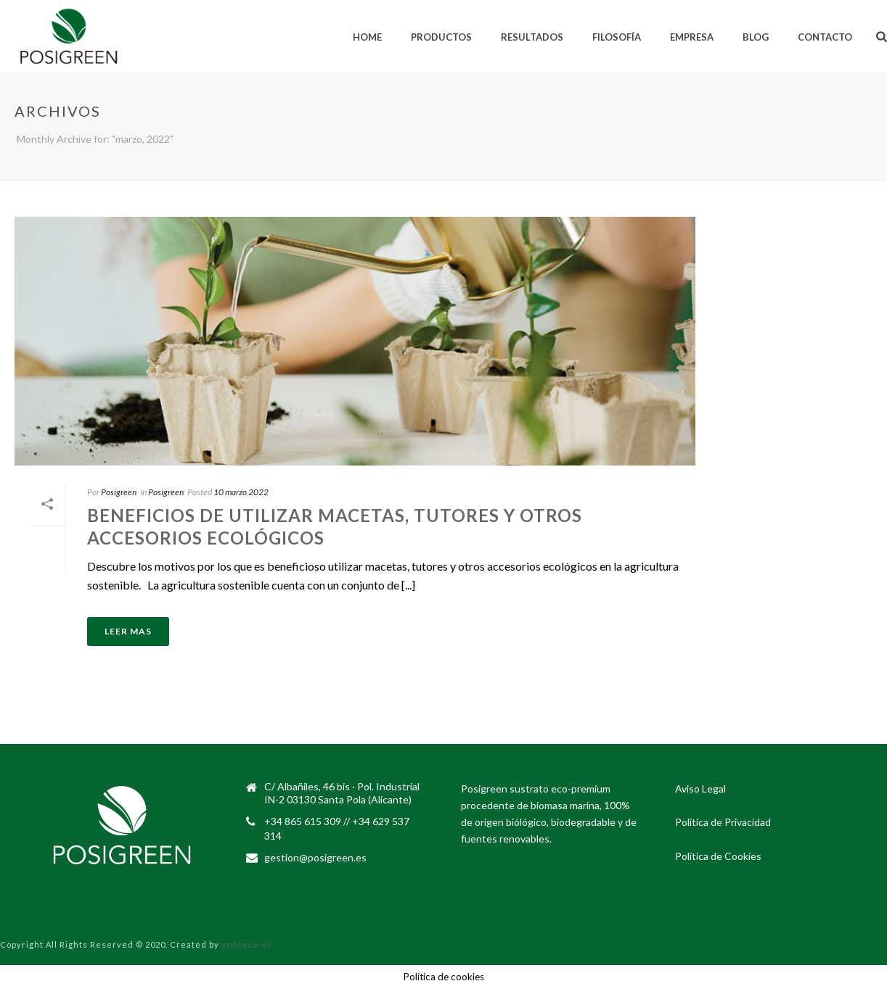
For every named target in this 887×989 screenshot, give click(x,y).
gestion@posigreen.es (315, 857)
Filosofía (616, 37)
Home (367, 37)
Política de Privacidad (723, 822)
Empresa (692, 37)
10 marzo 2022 (241, 492)
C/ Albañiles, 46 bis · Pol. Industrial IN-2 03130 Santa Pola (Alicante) (342, 793)
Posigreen (118, 492)
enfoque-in (246, 944)
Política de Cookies (718, 856)
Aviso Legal (700, 788)
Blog (756, 37)
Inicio (844, 166)
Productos (441, 37)
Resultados (532, 37)
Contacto (825, 37)
